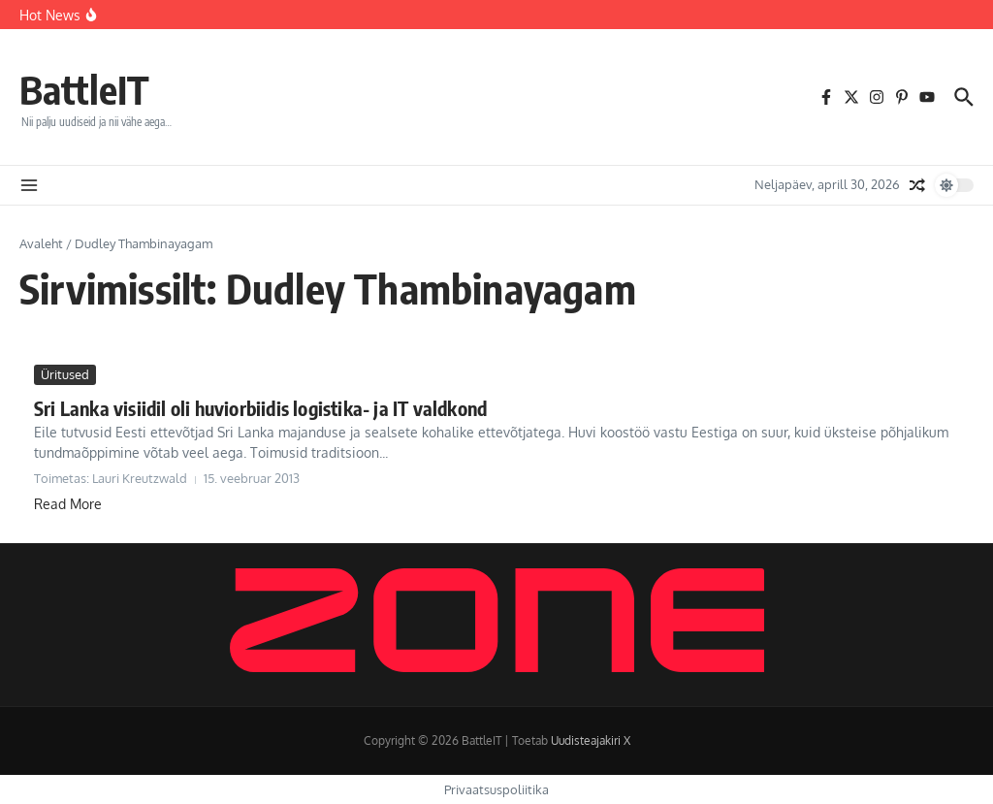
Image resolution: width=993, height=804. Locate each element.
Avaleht (41, 243)
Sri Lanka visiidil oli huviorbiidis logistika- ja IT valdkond (260, 408)
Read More (68, 504)
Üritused (65, 374)
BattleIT (84, 89)
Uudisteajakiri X (590, 740)
